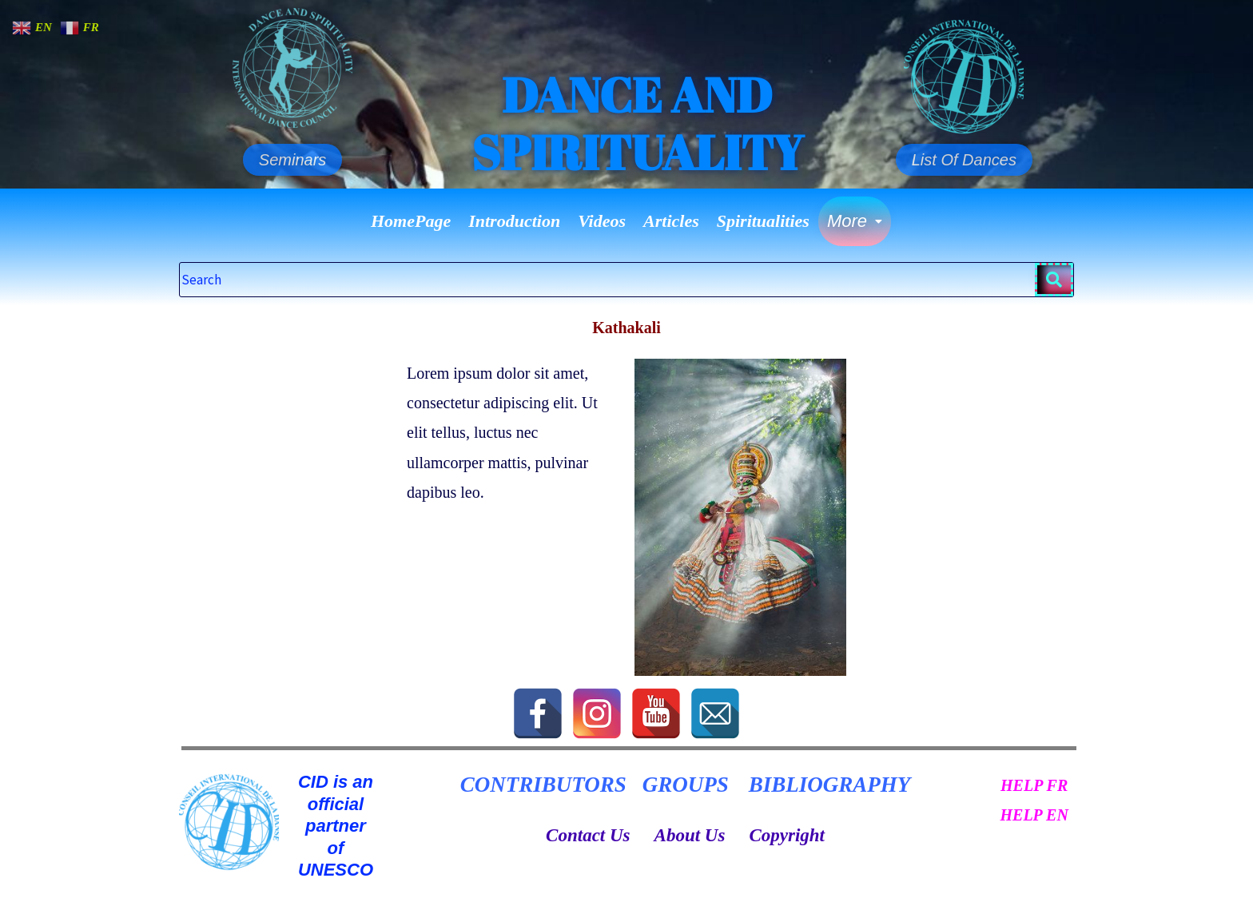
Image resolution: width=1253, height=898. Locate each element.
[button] (854, 221)
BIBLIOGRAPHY (830, 785)
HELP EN (1034, 815)
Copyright (787, 835)
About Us (690, 835)
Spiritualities (763, 221)
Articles (671, 221)
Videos (602, 221)
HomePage (411, 221)
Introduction (514, 221)
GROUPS (685, 785)
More (854, 221)
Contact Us (588, 835)
